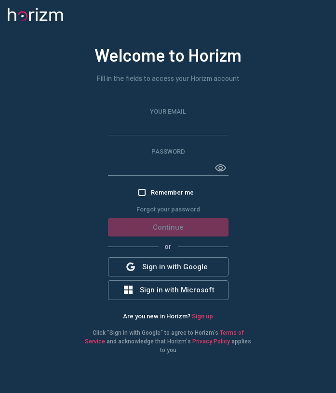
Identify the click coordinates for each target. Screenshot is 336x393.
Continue (168, 227)
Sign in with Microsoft (169, 290)
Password (168, 151)
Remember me (166, 192)
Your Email (168, 111)
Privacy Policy (211, 341)
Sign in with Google (167, 266)
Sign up (202, 316)
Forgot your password (168, 209)
